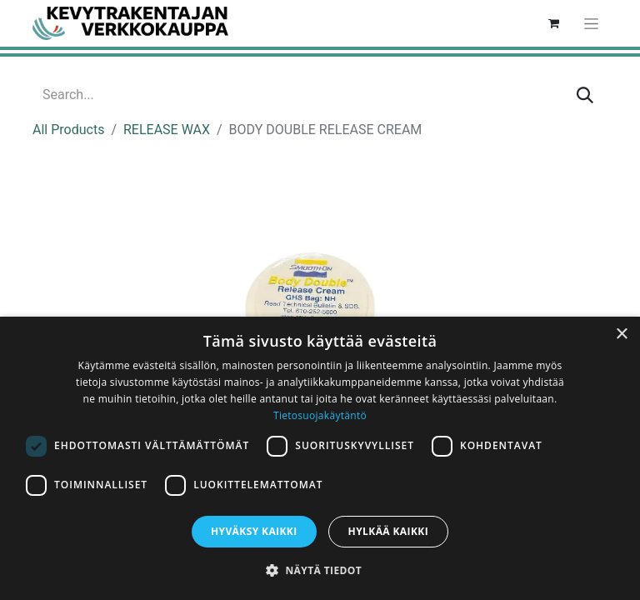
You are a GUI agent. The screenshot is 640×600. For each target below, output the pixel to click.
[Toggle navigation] (591, 23)
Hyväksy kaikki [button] (254, 531)
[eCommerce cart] (553, 23)
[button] (320, 570)
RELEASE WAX (166, 130)
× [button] (621, 334)
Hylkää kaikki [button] (388, 531)
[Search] (585, 95)
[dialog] (320, 458)
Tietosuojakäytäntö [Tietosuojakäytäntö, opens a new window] (320, 415)
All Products (68, 130)
